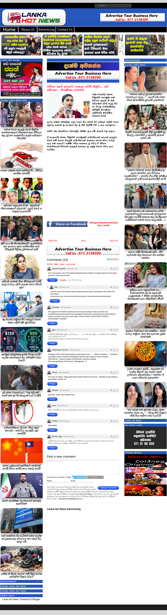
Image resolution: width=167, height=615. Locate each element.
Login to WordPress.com (95, 477)
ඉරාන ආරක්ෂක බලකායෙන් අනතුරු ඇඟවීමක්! (21, 502)
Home (83, 240)
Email (73, 481)
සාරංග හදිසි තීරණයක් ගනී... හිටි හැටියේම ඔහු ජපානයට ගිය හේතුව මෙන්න (145, 255)
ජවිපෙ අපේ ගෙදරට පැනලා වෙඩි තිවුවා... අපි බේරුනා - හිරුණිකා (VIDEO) (77, 88)
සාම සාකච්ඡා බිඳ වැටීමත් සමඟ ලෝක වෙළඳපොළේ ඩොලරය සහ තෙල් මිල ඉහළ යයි (21, 538)
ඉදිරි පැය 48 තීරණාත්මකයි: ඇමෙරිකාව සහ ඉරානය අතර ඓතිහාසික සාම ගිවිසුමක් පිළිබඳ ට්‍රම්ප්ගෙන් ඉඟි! (21, 246)
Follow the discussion (116, 259)
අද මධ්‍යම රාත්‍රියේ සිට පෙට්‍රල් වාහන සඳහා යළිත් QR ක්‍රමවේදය (21, 321)
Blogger (36, 599)
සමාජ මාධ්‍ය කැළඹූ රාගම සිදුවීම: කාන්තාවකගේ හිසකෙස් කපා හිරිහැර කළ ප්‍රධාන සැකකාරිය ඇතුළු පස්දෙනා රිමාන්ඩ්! (21, 134)
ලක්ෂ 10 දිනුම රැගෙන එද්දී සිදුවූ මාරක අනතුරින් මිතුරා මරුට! (21, 575)
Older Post (114, 240)
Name (49, 481)
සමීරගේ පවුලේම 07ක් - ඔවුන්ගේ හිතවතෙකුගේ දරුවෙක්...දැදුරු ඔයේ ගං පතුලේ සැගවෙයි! (21, 208)
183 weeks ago (72, 268)
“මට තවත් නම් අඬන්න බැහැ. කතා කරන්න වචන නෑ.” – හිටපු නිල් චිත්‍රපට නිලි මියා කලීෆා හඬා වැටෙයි (145, 412)
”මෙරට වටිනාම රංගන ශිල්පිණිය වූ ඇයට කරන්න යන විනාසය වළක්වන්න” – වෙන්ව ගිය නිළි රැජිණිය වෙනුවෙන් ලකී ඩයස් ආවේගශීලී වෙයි (145, 174)
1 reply (63, 280)
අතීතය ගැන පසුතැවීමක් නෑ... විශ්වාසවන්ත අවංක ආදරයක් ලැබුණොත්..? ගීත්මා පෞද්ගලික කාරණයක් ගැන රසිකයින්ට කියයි (145, 294)
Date (56, 264)
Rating (62, 264)
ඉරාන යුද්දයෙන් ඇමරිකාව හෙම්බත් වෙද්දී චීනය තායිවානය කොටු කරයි (21, 467)
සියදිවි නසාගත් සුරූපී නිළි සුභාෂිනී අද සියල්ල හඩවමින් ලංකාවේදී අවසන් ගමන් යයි (145, 135)
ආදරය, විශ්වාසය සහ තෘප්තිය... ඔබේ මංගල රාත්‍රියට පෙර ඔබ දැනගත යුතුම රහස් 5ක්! (145, 334)
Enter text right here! (83, 467)
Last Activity (70, 264)
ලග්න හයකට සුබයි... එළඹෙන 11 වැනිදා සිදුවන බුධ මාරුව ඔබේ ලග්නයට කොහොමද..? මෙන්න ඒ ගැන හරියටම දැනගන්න (145, 373)
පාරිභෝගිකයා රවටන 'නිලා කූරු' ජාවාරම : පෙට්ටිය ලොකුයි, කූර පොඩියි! (21, 430)
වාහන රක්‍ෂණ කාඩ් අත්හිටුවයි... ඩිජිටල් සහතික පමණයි (21, 172)
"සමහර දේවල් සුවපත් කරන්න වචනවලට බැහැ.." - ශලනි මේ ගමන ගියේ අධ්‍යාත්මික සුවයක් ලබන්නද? (145, 97)
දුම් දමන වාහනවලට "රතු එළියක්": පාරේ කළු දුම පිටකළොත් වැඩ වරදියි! (21, 394)
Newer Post (52, 240)
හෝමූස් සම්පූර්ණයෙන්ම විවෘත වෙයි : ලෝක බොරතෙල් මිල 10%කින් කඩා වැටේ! (21, 357)
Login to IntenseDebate (78, 477)
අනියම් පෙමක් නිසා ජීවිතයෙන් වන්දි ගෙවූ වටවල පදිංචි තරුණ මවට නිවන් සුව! (21, 284)
